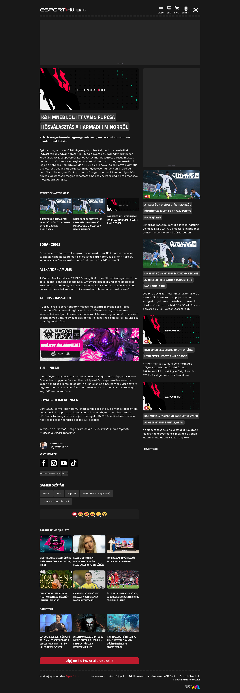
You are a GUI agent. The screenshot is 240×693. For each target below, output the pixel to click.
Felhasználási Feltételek (186, 679)
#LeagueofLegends (47, 473)
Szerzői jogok (116, 676)
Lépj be (71, 661)
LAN (59, 493)
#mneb (65, 473)
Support (72, 493)
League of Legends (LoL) (56, 501)
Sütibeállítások (188, 676)
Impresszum (98, 676)
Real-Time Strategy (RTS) (96, 493)
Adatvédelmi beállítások (161, 676)
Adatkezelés (136, 676)
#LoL (58, 473)
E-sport (47, 493)
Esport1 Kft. (72, 676)
